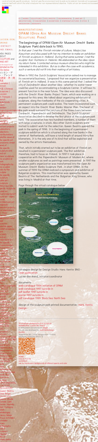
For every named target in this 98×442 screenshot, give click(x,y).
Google (45, 327)
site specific (50, 18)
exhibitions (54, 20)
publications (40, 20)
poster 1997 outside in (31, 295)
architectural (25, 20)
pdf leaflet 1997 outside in (33, 291)
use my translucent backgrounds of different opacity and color (43, 363)
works (26, 18)
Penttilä (22, 332)
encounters (24, 23)
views (9, 226)
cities (84, 20)
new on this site (25, 358)
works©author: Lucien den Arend (32, 325)
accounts (36, 23)
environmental (65, 18)
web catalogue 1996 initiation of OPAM (41, 285)
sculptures (36, 18)
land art (79, 18)
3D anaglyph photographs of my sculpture (35, 323)
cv (20, 18)
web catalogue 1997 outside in (36, 288)
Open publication (28, 272)
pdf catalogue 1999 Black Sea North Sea (42, 298)
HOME (21, 356)
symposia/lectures (70, 20)
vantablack (23, 361)
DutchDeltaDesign (47, 330)
